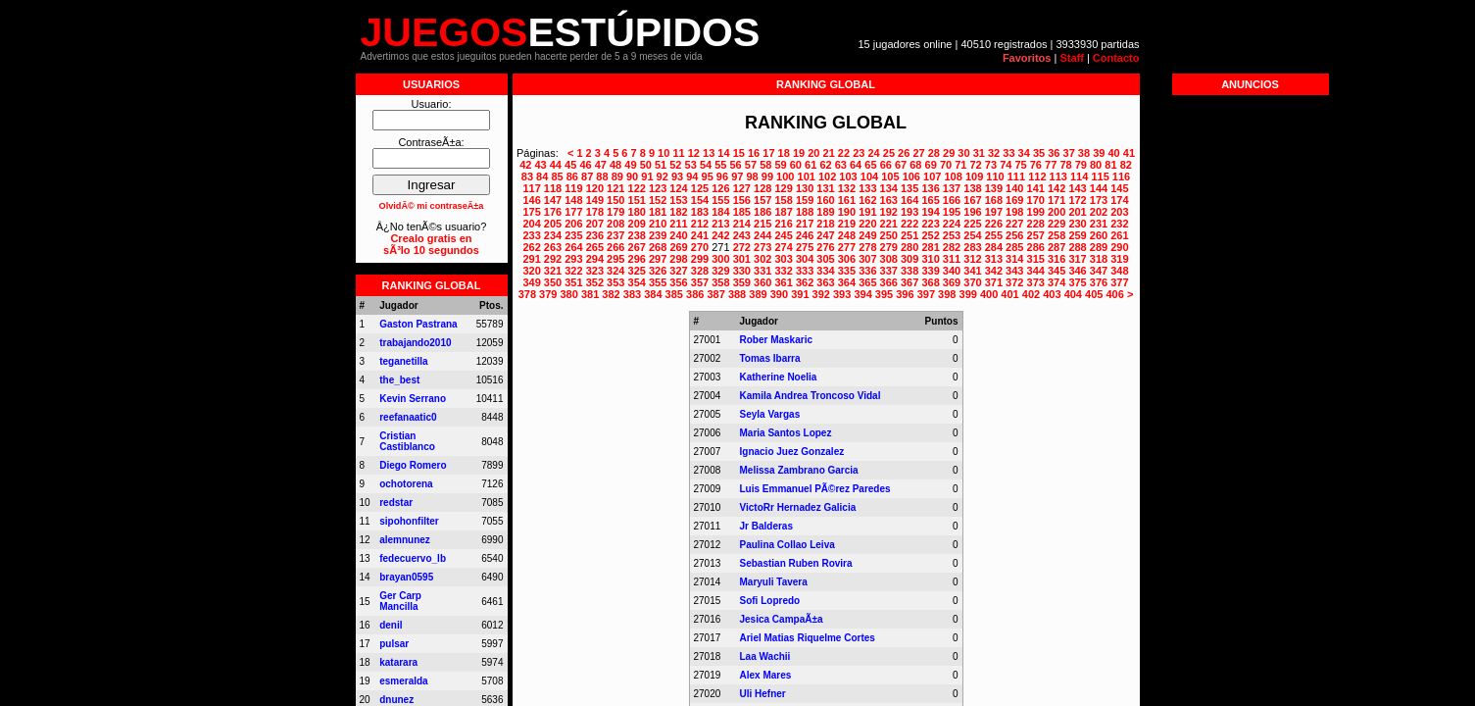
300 (720, 259)
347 (1098, 271)
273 (762, 247)
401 (1009, 294)
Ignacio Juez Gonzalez (792, 451)
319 (1119, 259)
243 (742, 235)
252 (930, 235)
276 (825, 247)
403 (1051, 294)
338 (909, 271)
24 (873, 153)
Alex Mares (766, 675)
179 (615, 212)
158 (783, 200)
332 (783, 271)
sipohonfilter (409, 521)
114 (1079, 176)
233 (531, 235)
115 (1099, 176)
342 (994, 271)
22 (844, 153)
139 (994, 188)
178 (595, 212)
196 (972, 212)
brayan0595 (406, 577)
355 (657, 282)
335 (847, 271)
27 (918, 153)
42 (525, 165)
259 (1077, 235)
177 (573, 212)
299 (700, 259)
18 (784, 153)
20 (813, 153)
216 (783, 223)
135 (909, 188)
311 (951, 259)
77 (1051, 165)
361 (783, 282)
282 (951, 247)
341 (972, 271)
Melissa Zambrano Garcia (799, 470)
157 (762, 200)
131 (825, 188)
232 (1119, 223)
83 (527, 176)
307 (867, 259)
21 (829, 153)
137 (951, 188)
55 (720, 165)
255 (994, 235)
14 (723, 153)
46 (585, 165)
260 (1098, 235)
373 (1036, 282)
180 (637, 212)
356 (678, 282)
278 (867, 247)
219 (847, 223)
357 (700, 282)
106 (911, 176)
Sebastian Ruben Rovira (796, 563)
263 (553, 247)
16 (754, 153)
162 (867, 200)
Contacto (1116, 58)
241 (700, 235)
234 (553, 235)
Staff (1071, 58)
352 (595, 282)
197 (994, 212)
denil (390, 625)
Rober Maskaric (776, 339)
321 (553, 271)
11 (678, 153)
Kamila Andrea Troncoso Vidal (810, 395)
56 (736, 165)
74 (1005, 165)
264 (573, 247)
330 (742, 271)
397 (926, 294)
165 (930, 200)
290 (1119, 247)
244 (762, 235)
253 (951, 235)
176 (553, 212)
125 (700, 188)
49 (630, 165)
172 (1077, 200)
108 (952, 176)
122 (637, 188)
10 (663, 153)
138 (972, 188)
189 (825, 212)
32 (994, 153)
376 (1098, 282)
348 (1119, 271)
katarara (398, 662)
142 (1056, 188)
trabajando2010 (415, 342)
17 (768, 153)
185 (742, 212)
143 (1077, 188)
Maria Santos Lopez (786, 433)
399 (968, 294)
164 (909, 200)
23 (858, 153)
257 (1036, 235)
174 (1119, 200)
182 (678, 212)
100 (785, 176)
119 (573, 188)
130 (804, 188)
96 (722, 176)
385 (674, 294)
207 (595, 223)
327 (678, 271)
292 (553, 259)
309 (909, 259)
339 (930, 271)
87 (587, 176)
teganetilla (403, 361)
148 (573, 200)
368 (930, 282)
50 (646, 165)
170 (1036, 200)
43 (540, 165)
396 (904, 294)
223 (930, 223)
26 (904, 153)
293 (573, 259)
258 (1056, 235)
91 (647, 176)
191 (867, 212)
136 (930, 188)
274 (783, 247)
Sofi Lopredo (770, 600)
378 (527, 294)
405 (1094, 294)
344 (1036, 271)
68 (915, 165)
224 (951, 223)
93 (677, 176)
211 (678, 223)
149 (595, 200)
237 (615, 235)
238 (637, 235)
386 (695, 294)
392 (821, 294)
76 (1036, 165)
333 (804, 271)
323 (595, 271)
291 (531, 259)
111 (1016, 176)
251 (909, 235)
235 (573, 235)
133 (867, 188)
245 (783, 235)
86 (572, 176)
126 (720, 188)
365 (867, 282)
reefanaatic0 (407, 417)
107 (932, 176)
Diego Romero (412, 465)
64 (855, 165)
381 (590, 294)
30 (963, 153)
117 (531, 188)
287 (1056, 247)
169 (1014, 200)
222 (909, 223)
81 (1110, 165)
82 (1126, 165)
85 (557, 176)
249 (867, 235)
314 (1014, 259)
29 (949, 153)
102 (827, 176)
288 (1077, 247)
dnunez (396, 699)
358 (720, 282)
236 (595, 235)
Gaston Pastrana (418, 324)
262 (531, 247)
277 (847, 247)
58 (765, 165)
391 (800, 294)
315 (1036, 259)
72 (976, 165)
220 (867, 223)
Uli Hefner (763, 693)
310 (930, 259)
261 (1119, 235)
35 (1039, 153)
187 (783, 212)
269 (678, 247)
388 (737, 294)
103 (848, 176)
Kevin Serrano (412, 398)
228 (1036, 223)
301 (742, 259)
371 (994, 282)
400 (989, 294)
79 (1081, 165)
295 (615, 259)
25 (889, 153)
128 (762, 188)
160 (825, 200)
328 (700, 271)
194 (930, 212)
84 (542, 176)
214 (742, 223)
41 (1129, 153)
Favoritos (1027, 58)
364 (847, 282)
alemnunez (404, 539)
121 (615, 188)
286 (1036, 247)
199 (1036, 212)
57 (751, 165)
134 (889, 188)
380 (569, 294)
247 (825, 235)
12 (694, 153)
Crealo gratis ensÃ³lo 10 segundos (431, 244)
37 (1069, 153)
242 (720, 235)
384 (653, 294)
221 (889, 223)
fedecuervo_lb (412, 558)
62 (825, 165)
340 (951, 271)
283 (972, 247)
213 (720, 223)
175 (531, 212)
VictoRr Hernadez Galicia (798, 507)
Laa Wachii (765, 656)
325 (637, 271)
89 (617, 176)
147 (553, 200)
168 (994, 200)
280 (909, 247)
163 (889, 200)
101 (806, 176)
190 (847, 212)
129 (783, 188)
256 (1014, 235)
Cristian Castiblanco (407, 441)
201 (1077, 212)
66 (886, 165)
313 (994, 259)
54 (706, 165)
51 (660, 165)
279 (889, 247)
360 (762, 282)
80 (1096, 165)
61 (810, 165)
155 (720, 200)
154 (700, 200)
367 (909, 282)
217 (804, 223)
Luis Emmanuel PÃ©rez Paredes (815, 488)
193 (909, 212)
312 (972, 259)
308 (889, 259)
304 (804, 259)
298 (678, 259)
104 (869, 176)
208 (615, 223)
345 (1056, 271)
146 (531, 200)
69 (931, 165)
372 (1014, 282)
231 (1098, 223)
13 (708, 153)
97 (737, 176)
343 (1014, 271)
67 (901, 165)
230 (1077, 223)
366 (889, 282)
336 (867, 271)
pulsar (394, 643)
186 (762, 212)
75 (1020, 165)
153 (678, 200)
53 (691, 165)
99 (767, 176)
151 (637, 200)
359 (742, 282)
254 (972, 235)
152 (657, 200)
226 (994, 223)
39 (1099, 153)
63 (841, 165)
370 (972, 282)
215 (762, 223)
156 (742, 200)
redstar (396, 502)
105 (890, 176)
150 (615, 200)
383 (632, 294)
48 (615, 165)
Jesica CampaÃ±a (781, 619)
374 (1056, 282)
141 (1036, 188)
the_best (399, 380)
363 (825, 282)
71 (960, 165)
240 (678, 235)
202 (1098, 212)
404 (1073, 294)
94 (692, 176)
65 (870, 165)
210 (657, 223)
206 (573, 223)
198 (1014, 212)
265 (595, 247)
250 (889, 235)
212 (700, 223)
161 (847, 200)
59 (780, 165)
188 (804, 212)
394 (862, 294)
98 (752, 176)
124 (678, 188)
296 (637, 259)
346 (1077, 271)
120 (595, 188)
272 (742, 247)
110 (995, 176)
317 (1077, 259)
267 (637, 247)
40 (1113, 153)
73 (991, 165)
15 (739, 153)
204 (531, 223)
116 (1121, 176)
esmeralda (403, 681)
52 (675, 165)
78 (1065, 165)
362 (804, 282)
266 (615, 247)
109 (974, 176)
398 (947, 294)
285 (1014, 247)
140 (1014, 188)
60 (796, 165)
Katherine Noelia (778, 377)
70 (946, 165)
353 (615, 282)
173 (1098, 200)
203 (1119, 212)
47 (601, 165)
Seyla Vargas (770, 414)
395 (884, 294)
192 (889, 212)
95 (707, 176)
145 (1119, 188)
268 (657, 247)
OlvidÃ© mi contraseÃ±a (431, 206)
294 (595, 259)
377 (1119, 282)
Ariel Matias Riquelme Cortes (807, 637)
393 (842, 294)
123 (657, 188)
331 (762, 271)
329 (720, 271)
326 (657, 271)
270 (700, 247)
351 (573, 282)
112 (1037, 176)
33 (1008, 153)
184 (720, 212)
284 (994, 247)
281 (930, 247)
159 (804, 200)
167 (972, 200)
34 (1024, 153)
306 (847, 259)
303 (783, 259)
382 (610, 294)
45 (570, 165)
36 (1053, 153)
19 (799, 153)
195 (951, 212)
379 (548, 294)
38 (1084, 153)
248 (847, 235)
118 (553, 188)
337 (889, 271)
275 (804, 247)
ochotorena (405, 484)
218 (825, 223)
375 (1077, 282)
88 (602, 176)
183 (700, 212)
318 (1098, 259)
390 (779, 294)
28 (934, 153)
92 (662, 176)
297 (657, 259)
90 (632, 176)
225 (972, 223)
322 (573, 271)
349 (531, 282)
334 (825, 271)
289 (1098, 247)
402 (1031, 294)
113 (1058, 176)
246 (804, 235)
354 (637, 282)
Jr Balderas (766, 526)
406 (1114, 294)
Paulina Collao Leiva (787, 544)
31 (979, 153)
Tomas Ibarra (770, 358)
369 (951, 282)
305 (825, 259)
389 (757, 294)
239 (657, 235)
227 (1014, 223)
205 (553, 223)
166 (951, 200)
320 (531, 271)
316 (1056, 259)
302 (762, 259)
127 (742, 188)
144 (1098, 188)
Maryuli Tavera (774, 582)
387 (715, 294)
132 (847, 188)
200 (1056, 212)
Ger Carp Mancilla (400, 601)
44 (556, 165)
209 (637, 223)
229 (1056, 223)
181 (657, 212)
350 (553, 282)
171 (1056, 200)
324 (615, 271)
